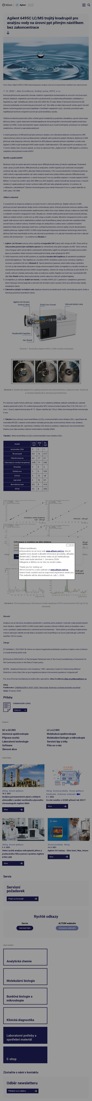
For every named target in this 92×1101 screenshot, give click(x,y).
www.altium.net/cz (55, 551)
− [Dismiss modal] (68, 545)
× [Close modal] (72, 545)
